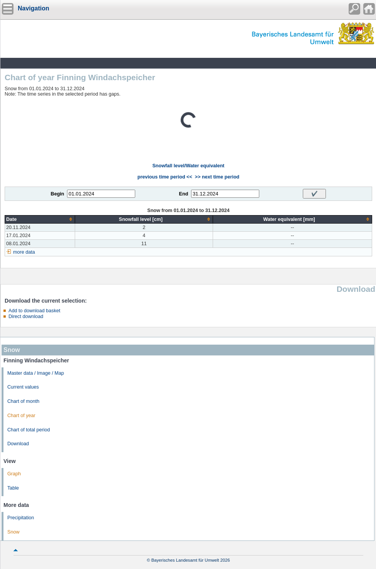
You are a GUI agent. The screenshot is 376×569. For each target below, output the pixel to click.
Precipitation (20, 517)
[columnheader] (40, 219)
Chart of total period (28, 430)
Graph (14, 473)
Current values (23, 387)
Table (13, 488)
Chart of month (23, 401)
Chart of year (21, 415)
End (183, 194)
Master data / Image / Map (35, 373)
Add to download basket (34, 310)
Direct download (25, 316)
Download (18, 443)
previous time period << (165, 177)
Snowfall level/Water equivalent (188, 165)
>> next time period (217, 177)
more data (24, 252)
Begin (57, 194)
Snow (13, 532)
